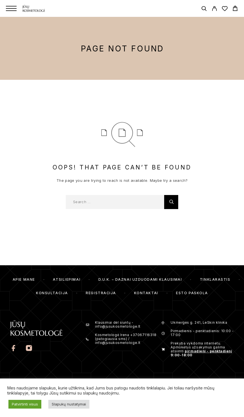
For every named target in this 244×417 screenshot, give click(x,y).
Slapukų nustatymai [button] (69, 404)
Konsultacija (52, 293)
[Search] (204, 9)
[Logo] (41, 8)
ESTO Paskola (192, 293)
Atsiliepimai (66, 279)
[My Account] (214, 9)
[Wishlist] (225, 9)
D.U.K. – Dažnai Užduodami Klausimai (140, 279)
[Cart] (235, 9)
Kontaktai (146, 293)
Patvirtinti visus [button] (25, 404)
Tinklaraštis (215, 279)
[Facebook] (13, 349)
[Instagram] (29, 349)
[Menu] (11, 8)
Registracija (101, 293)
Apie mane (24, 279)
